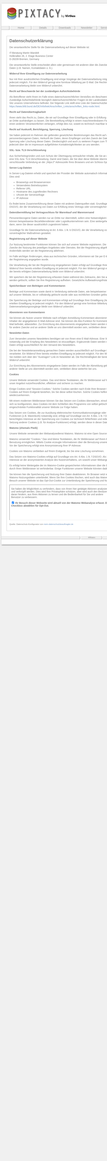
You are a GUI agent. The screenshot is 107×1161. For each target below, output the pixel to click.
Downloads (65, 27)
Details (43, 27)
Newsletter (86, 27)
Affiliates (91, 537)
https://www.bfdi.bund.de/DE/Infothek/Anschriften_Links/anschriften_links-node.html (54, 106)
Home (21, 27)
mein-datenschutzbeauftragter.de (58, 524)
